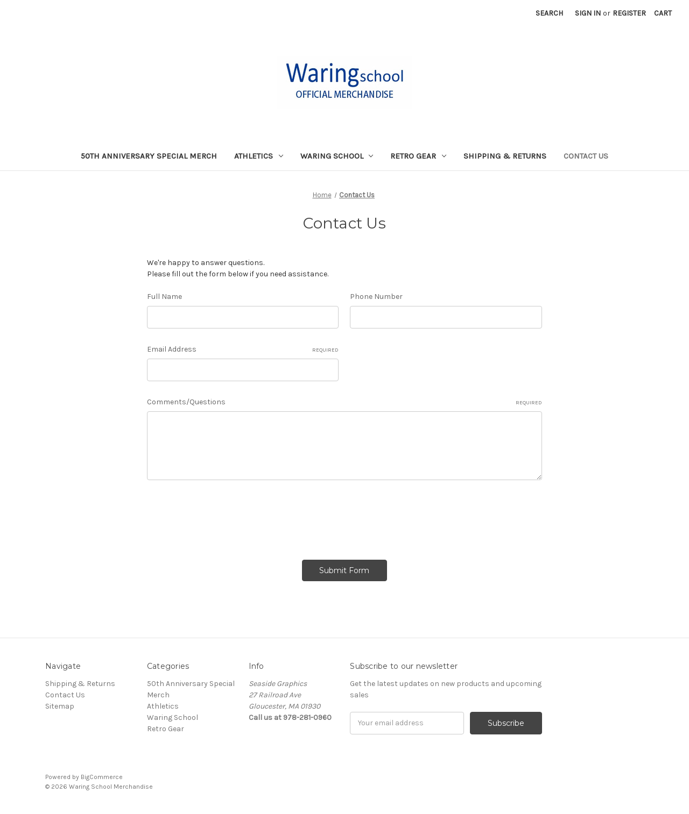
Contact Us (586, 156)
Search (549, 13)
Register (629, 13)
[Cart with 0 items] (663, 13)
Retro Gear (418, 156)
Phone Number (376, 296)
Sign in (588, 13)
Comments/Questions (344, 402)
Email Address (243, 349)
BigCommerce (102, 777)
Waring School (337, 156)
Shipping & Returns (504, 156)
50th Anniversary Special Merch (149, 156)
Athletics (258, 156)
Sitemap (59, 706)
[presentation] (229, 516)
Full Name (164, 296)
